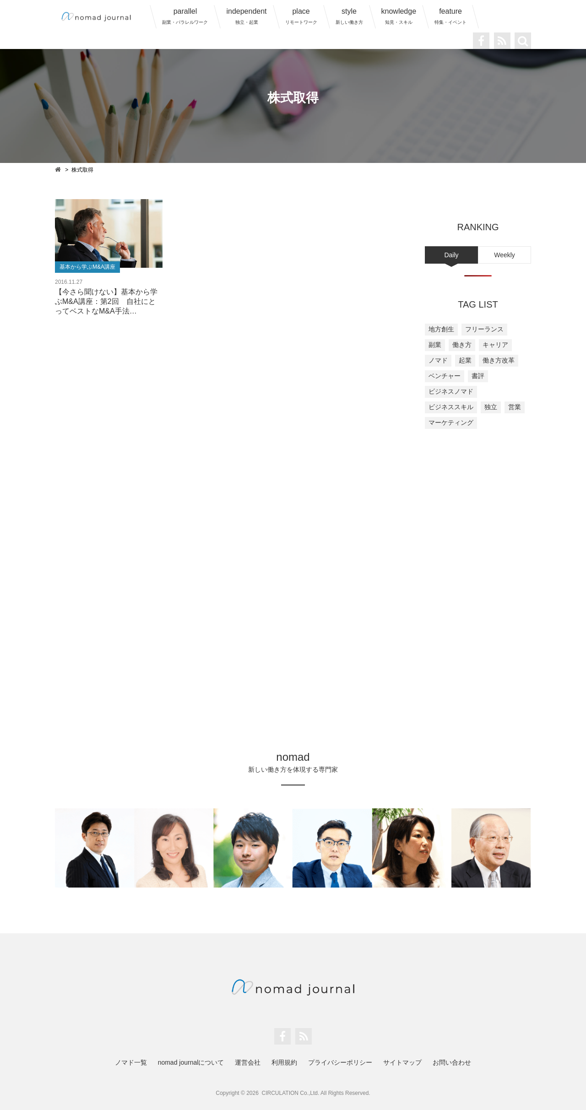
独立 (490, 407)
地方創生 (441, 329)
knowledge (399, 16)
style (349, 16)
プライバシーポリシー (340, 1062)
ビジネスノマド (451, 391)
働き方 (462, 344)
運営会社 (247, 1062)
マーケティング (451, 422)
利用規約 (284, 1062)
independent (246, 16)
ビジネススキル (451, 407)
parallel (185, 16)
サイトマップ (402, 1062)
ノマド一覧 (131, 1062)
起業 (465, 360)
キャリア (495, 344)
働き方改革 (499, 360)
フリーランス (484, 329)
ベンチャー (445, 375)
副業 (435, 344)
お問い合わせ (452, 1062)
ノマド (438, 360)
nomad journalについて (191, 1062)
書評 (478, 375)
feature (450, 16)
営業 (514, 407)
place (301, 16)
